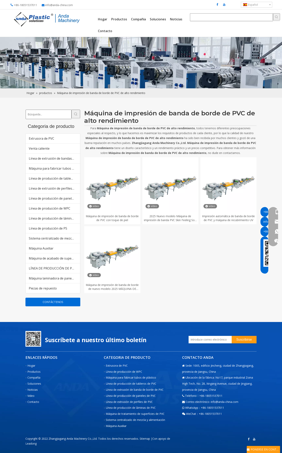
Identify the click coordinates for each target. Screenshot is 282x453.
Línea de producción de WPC (49, 208)
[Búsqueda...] (48, 114)
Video (30, 396)
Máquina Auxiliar (41, 248)
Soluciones (34, 383)
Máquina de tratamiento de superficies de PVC (135, 414)
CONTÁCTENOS (53, 302)
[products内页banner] (141, 63)
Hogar (31, 365)
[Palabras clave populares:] (276, 16)
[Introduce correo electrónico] (209, 339)
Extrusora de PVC (41, 138)
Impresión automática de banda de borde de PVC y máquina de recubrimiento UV (228, 218)
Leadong (31, 443)
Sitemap (145, 438)
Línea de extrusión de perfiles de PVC (54, 188)
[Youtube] (224, 4)
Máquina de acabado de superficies (54, 258)
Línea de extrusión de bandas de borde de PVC (54, 158)
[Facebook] (217, 4)
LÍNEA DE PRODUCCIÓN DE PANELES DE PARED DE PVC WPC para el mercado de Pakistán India (54, 268)
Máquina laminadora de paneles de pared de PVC (54, 278)
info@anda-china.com (59, 5)
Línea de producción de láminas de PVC (54, 218)
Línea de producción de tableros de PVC (54, 178)
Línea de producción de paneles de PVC (54, 198)
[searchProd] (231, 17)
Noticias (32, 390)
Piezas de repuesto (43, 288)
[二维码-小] (33, 339)
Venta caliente (39, 148)
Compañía (33, 377)
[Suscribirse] (244, 339)
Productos (34, 371)
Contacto (33, 402)
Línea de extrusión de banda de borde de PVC (135, 390)
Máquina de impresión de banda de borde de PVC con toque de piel (112, 218)
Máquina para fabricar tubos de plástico (54, 168)
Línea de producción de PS (48, 228)
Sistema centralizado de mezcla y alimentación (54, 238)
